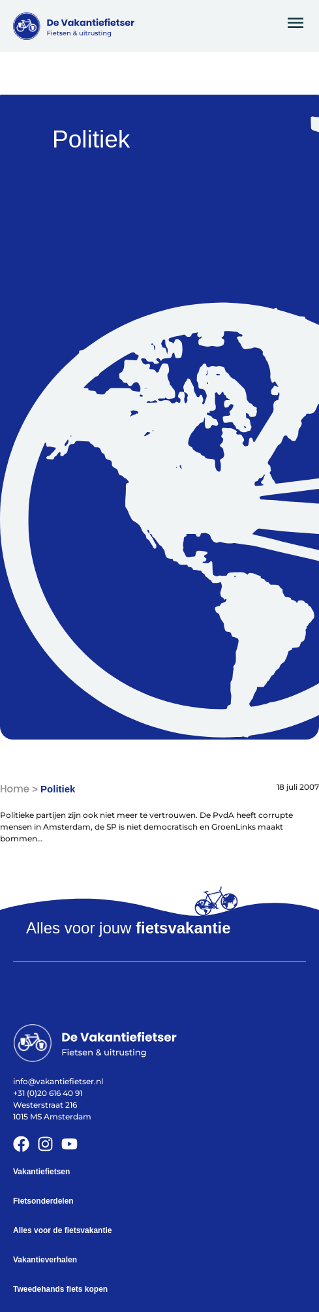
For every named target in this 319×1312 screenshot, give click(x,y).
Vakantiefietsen (41, 1171)
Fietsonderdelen (43, 1201)
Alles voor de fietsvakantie (62, 1230)
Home (14, 789)
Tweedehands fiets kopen (60, 1289)
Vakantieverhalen (45, 1259)
